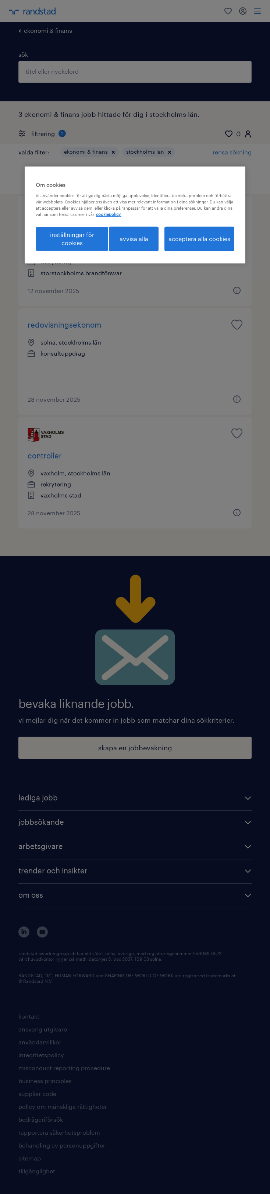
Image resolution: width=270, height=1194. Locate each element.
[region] (135, 215)
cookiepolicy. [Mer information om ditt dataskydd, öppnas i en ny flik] (108, 214)
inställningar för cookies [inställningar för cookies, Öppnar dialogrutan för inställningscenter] (72, 238)
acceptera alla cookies (199, 238)
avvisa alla (134, 238)
